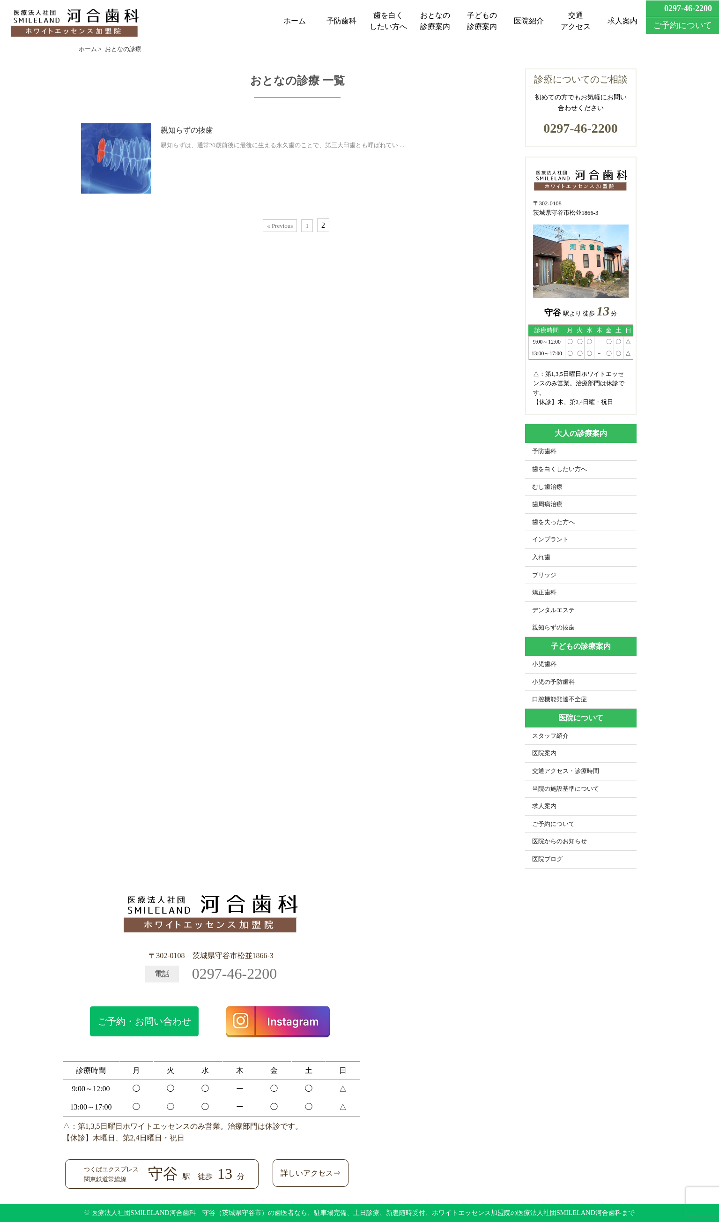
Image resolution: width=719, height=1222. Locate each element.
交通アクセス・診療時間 (565, 771)
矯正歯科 (544, 592)
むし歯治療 (547, 487)
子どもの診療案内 (482, 20)
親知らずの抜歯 (187, 130)
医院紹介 (529, 21)
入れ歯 (541, 557)
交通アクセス (576, 20)
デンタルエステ (553, 610)
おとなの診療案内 (435, 20)
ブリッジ (544, 575)
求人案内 (622, 21)
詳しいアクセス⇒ (311, 1173)
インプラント (550, 539)
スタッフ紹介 (550, 736)
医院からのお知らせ (559, 841)
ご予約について (553, 824)
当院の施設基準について (565, 789)
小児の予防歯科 (553, 682)
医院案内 (544, 753)
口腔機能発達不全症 (559, 699)
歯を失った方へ (553, 522)
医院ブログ (547, 859)
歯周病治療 (547, 504)
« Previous (280, 225)
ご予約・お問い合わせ (144, 1021)
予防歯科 (341, 21)
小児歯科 (544, 664)
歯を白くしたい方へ (388, 20)
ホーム (294, 21)
